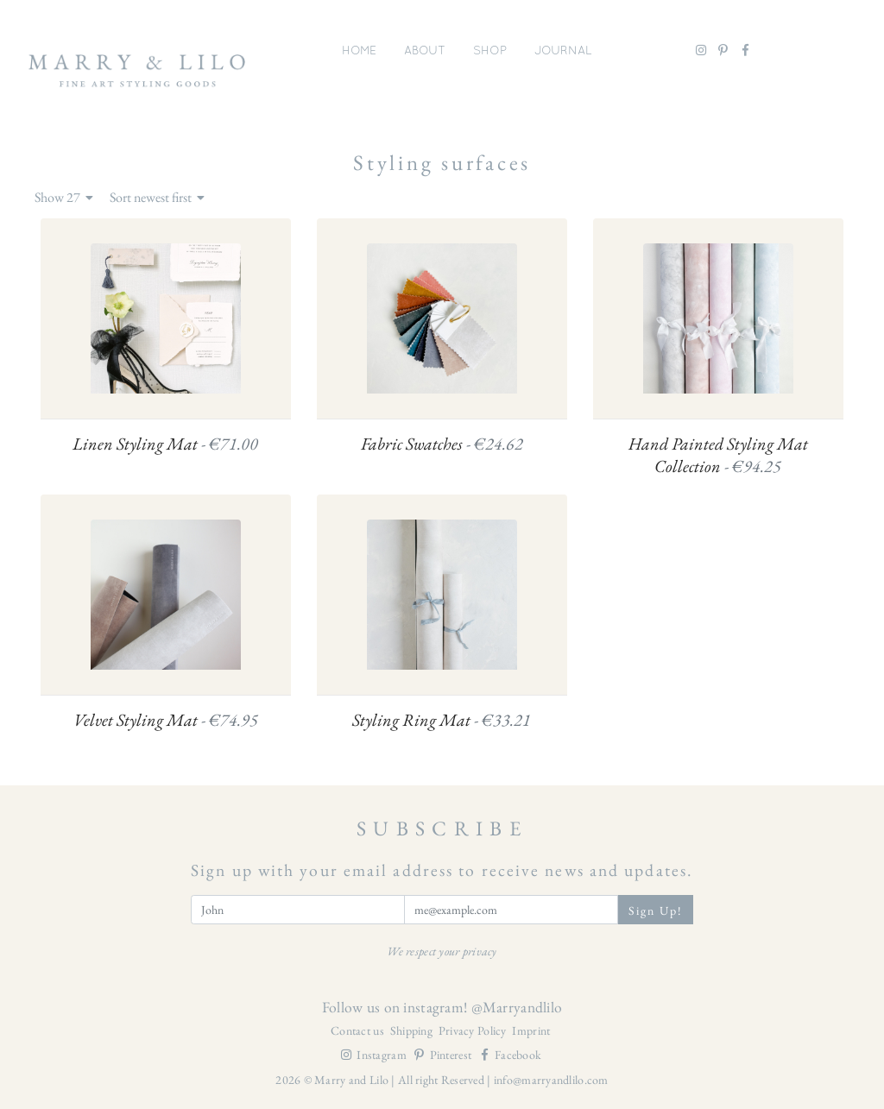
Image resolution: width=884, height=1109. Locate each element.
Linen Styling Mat (165, 444)
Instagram (374, 1054)
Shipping (413, 1030)
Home (359, 50)
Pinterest (444, 1054)
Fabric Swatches (442, 444)
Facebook (509, 1054)
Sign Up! (656, 910)
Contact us (359, 1030)
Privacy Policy (474, 1030)
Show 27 (64, 197)
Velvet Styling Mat (165, 720)
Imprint (531, 1030)
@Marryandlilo (517, 1007)
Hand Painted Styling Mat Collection (718, 455)
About (424, 50)
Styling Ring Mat (441, 720)
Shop (490, 50)
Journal (563, 50)
